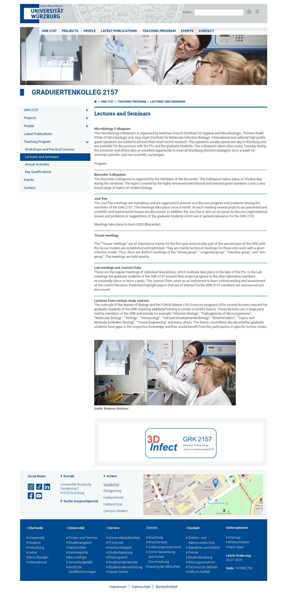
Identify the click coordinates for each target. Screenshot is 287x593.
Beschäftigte (76, 557)
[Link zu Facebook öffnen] (31, 495)
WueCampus (156, 542)
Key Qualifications (38, 172)
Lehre (32, 552)
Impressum (118, 587)
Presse (192, 552)
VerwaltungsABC (79, 562)
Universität (35, 538)
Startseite (35, 528)
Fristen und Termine (82, 538)
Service (112, 528)
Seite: (230, 568)
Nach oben (235, 547)
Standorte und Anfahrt (203, 548)
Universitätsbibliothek (123, 538)
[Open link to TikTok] (39, 486)
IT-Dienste (114, 543)
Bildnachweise (237, 542)
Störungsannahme (200, 562)
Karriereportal (77, 552)
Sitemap (233, 538)
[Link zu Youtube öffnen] (39, 495)
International (37, 562)
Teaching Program (159, 31)
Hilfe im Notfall (198, 572)
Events (187, 31)
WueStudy (154, 538)
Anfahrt (112, 476)
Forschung (35, 548)
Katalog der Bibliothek (163, 567)
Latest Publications (119, 31)
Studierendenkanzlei (122, 562)
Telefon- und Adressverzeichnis (200, 540)
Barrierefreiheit (166, 587)
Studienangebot (78, 543)
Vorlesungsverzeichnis (163, 547)
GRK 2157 (49, 31)
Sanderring (111, 484)
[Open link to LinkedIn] (47, 486)
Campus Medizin (115, 511)
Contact (206, 31)
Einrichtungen (37, 557)
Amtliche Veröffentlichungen (81, 570)
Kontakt (69, 476)
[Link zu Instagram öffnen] (31, 486)
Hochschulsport (119, 548)
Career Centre (117, 572)
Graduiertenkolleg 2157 (75, 92)
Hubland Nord (113, 497)
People (89, 31)
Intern (186, 12)
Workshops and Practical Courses (49, 149)
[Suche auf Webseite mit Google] (219, 12)
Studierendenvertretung (123, 567)
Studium (34, 543)
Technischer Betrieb (201, 567)
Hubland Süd (112, 504)
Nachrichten (76, 548)
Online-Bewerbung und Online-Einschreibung (160, 557)
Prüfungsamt (116, 557)
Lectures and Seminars (42, 157)
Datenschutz (141, 587)
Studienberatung (119, 552)
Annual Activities (37, 164)
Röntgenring (112, 491)
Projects (70, 31)
